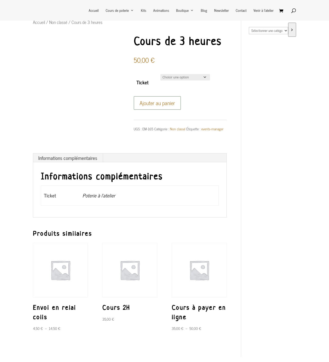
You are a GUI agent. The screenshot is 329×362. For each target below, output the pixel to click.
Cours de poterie (117, 10)
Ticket (142, 82)
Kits (143, 10)
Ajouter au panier (157, 102)
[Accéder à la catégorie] (292, 30)
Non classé (58, 22)
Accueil (94, 10)
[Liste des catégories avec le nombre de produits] (268, 30)
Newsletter (221, 10)
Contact (241, 10)
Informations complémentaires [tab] (67, 158)
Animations (161, 10)
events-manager (212, 129)
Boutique (182, 10)
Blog (204, 10)
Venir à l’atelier (263, 10)
